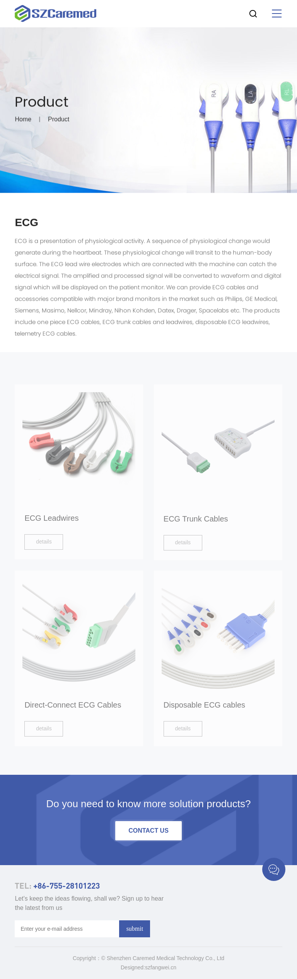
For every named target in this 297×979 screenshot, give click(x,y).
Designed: (133, 967)
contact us (148, 830)
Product (58, 120)
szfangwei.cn (160, 967)
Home (23, 120)
